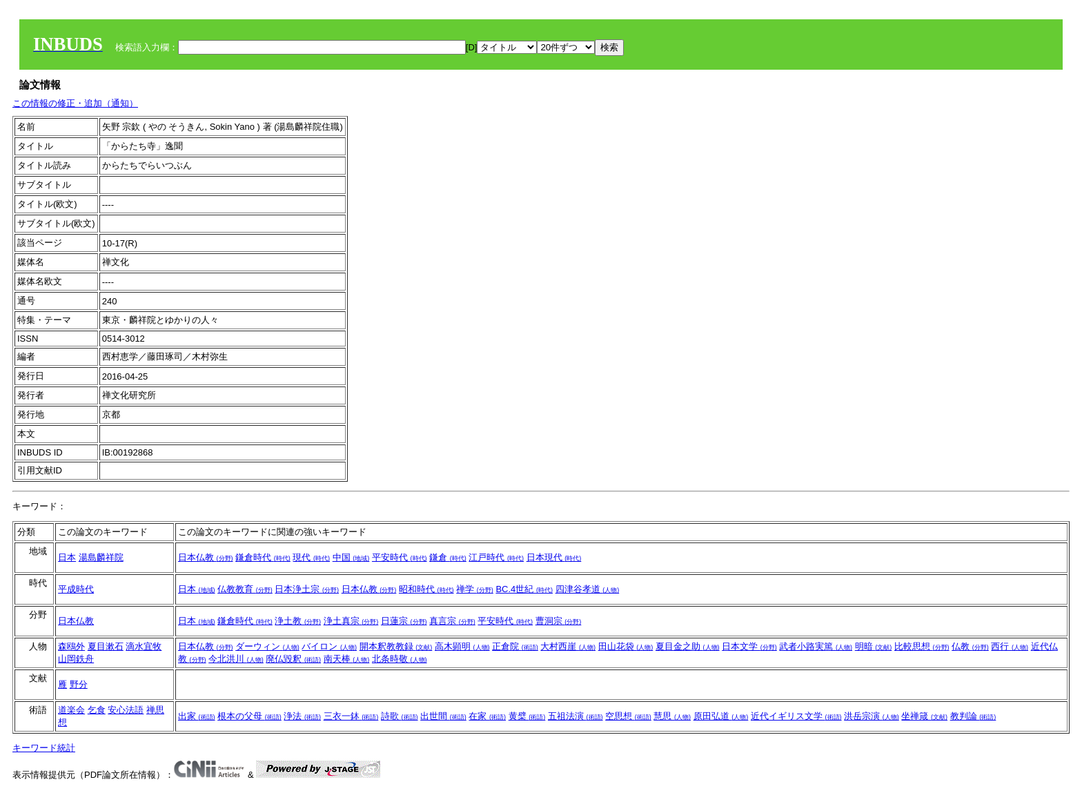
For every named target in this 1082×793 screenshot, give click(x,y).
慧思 (672, 716)
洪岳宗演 (871, 716)
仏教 (970, 646)
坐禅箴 (924, 716)
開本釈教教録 (396, 646)
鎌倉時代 (263, 557)
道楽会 (71, 710)
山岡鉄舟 (76, 659)
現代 (311, 557)
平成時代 (76, 589)
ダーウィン (267, 646)
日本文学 (749, 646)
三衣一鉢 (351, 716)
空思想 (628, 716)
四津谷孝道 (587, 589)
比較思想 (922, 646)
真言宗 (452, 621)
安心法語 (126, 710)
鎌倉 (447, 557)
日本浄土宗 (307, 589)
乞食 (97, 710)
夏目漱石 (106, 646)
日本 (67, 557)
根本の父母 (249, 716)
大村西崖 (568, 646)
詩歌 (399, 716)
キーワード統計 (43, 748)
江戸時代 (496, 557)
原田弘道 (721, 716)
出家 (196, 716)
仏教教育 (245, 589)
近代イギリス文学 (796, 716)
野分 (79, 684)
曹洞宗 (558, 621)
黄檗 (527, 716)
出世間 (443, 716)
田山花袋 (625, 646)
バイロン (329, 646)
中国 (351, 557)
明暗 (873, 646)
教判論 (973, 716)
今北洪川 (236, 659)
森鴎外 (71, 646)
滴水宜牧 (143, 646)
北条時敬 (399, 659)
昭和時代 (426, 589)
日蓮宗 (404, 621)
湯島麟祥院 (101, 557)
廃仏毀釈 (293, 659)
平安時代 (399, 557)
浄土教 (298, 621)
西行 (1009, 646)
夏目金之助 (688, 646)
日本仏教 (205, 557)
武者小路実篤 (815, 646)
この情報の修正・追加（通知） (75, 103)
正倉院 (515, 646)
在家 (487, 716)
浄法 (302, 716)
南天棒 (347, 659)
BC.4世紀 (524, 589)
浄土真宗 (351, 621)
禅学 (474, 589)
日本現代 (554, 557)
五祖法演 (575, 716)
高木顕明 (462, 646)
